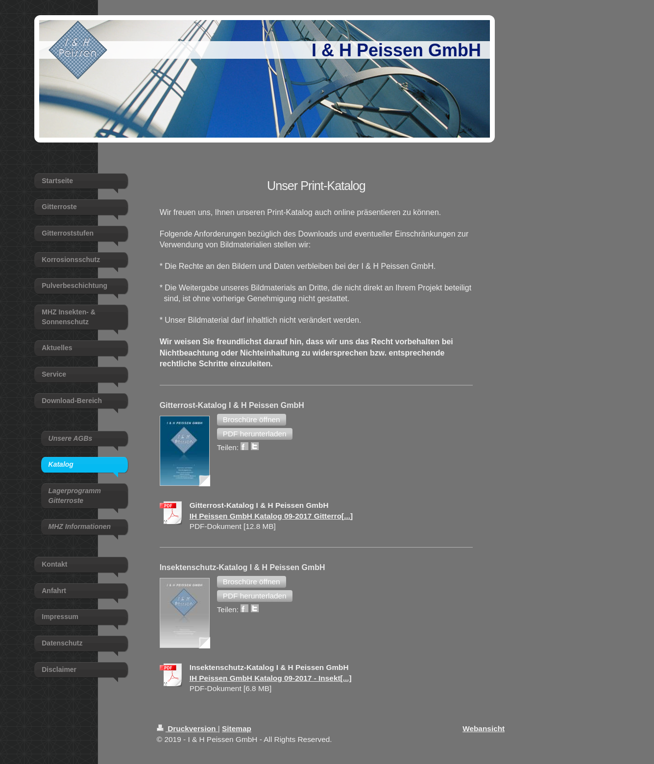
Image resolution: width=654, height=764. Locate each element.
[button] (251, 420)
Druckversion (187, 728)
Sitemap (236, 728)
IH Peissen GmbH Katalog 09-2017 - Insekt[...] (271, 678)
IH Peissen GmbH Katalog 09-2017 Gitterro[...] (271, 516)
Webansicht (483, 728)
